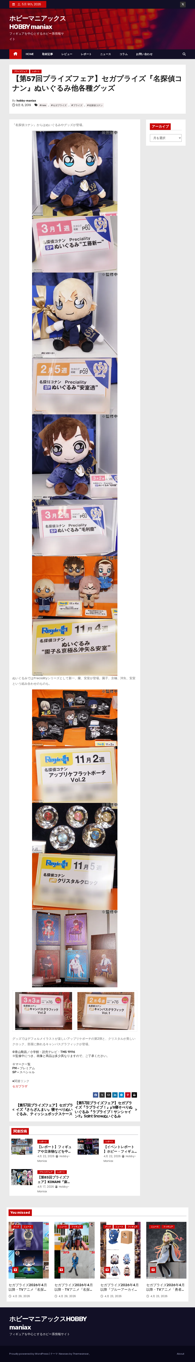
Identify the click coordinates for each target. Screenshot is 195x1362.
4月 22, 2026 (46, 1156)
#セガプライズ (59, 105)
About (180, 1354)
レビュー (66, 54)
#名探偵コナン (95, 105)
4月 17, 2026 (45, 1187)
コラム (124, 54)
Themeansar (81, 1354)
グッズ (16, 1226)
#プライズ (76, 105)
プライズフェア (20, 71)
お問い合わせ (144, 54)
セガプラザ (20, 1086)
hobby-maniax (26, 100)
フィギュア (76, 1226)
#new (42, 105)
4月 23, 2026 (113, 1296)
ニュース (105, 54)
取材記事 (47, 54)
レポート (86, 54)
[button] (184, 54)
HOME (30, 54)
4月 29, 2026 (21, 1296)
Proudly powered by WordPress (29, 1354)
